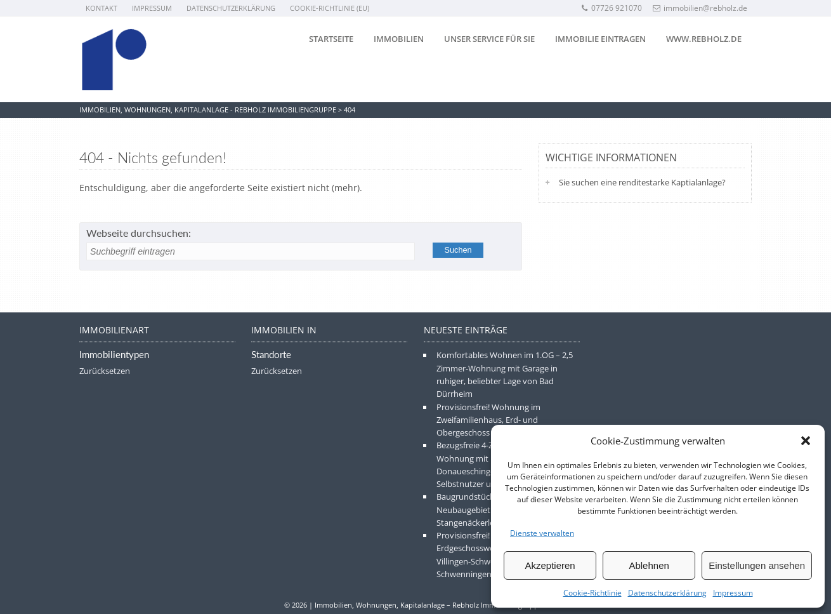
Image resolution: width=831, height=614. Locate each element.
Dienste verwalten (542, 533)
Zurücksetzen (104, 371)
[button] (805, 440)
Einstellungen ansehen (757, 565)
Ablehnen (649, 565)
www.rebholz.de (704, 38)
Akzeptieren (550, 565)
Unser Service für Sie (489, 38)
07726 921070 (611, 8)
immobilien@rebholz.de (700, 8)
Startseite (331, 38)
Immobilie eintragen (600, 38)
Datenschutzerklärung (667, 592)
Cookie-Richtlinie (592, 592)
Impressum (733, 592)
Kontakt (101, 8)
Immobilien (399, 38)
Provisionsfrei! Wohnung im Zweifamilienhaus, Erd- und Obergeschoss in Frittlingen (488, 420)
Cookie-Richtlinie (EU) (329, 8)
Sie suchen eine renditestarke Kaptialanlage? (642, 182)
